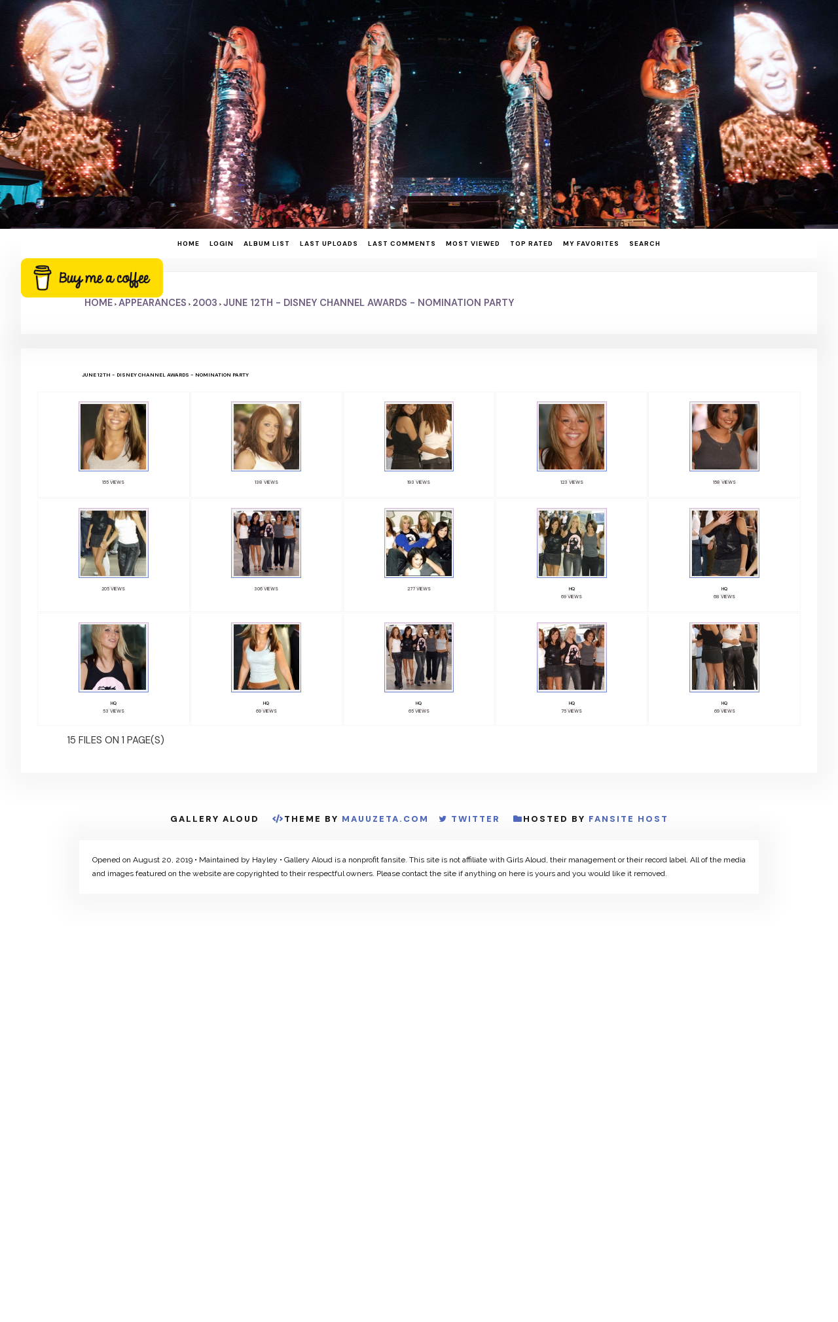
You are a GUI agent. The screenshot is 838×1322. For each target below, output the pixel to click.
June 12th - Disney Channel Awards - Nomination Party (368, 302)
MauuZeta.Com (385, 822)
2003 (204, 302)
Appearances (152, 302)
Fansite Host (628, 822)
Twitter (475, 822)
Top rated (531, 243)
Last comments (402, 243)
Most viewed (473, 243)
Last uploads (329, 243)
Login (222, 243)
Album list (267, 243)
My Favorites (591, 243)
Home (188, 243)
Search (645, 243)
